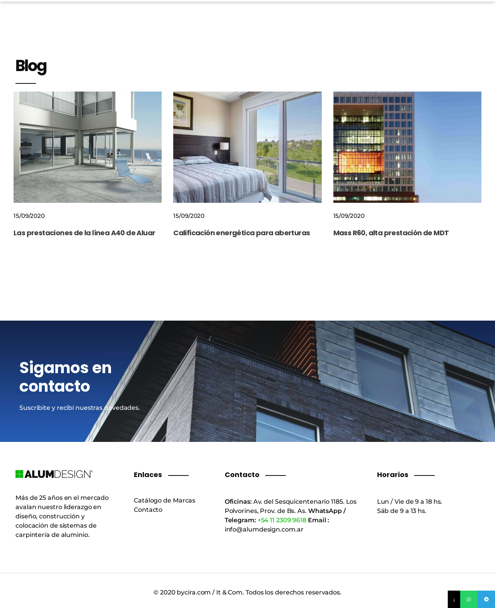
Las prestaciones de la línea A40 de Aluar (84, 233)
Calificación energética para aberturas (241, 233)
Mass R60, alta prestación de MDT (391, 233)
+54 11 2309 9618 (282, 520)
